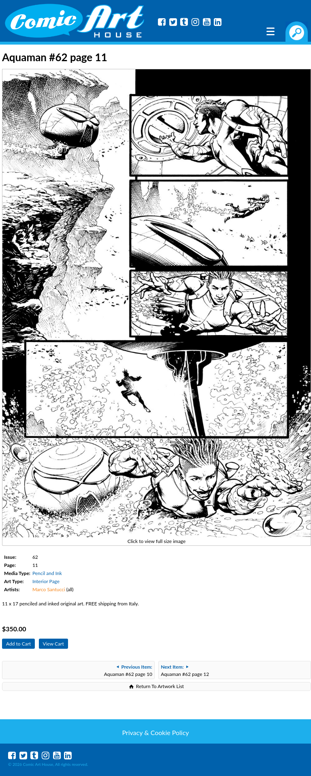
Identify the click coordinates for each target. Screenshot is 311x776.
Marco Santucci (48, 589)
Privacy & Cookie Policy (155, 732)
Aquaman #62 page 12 (185, 670)
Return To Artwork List (160, 686)
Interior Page (46, 581)
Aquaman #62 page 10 (128, 670)
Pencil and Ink (47, 573)
